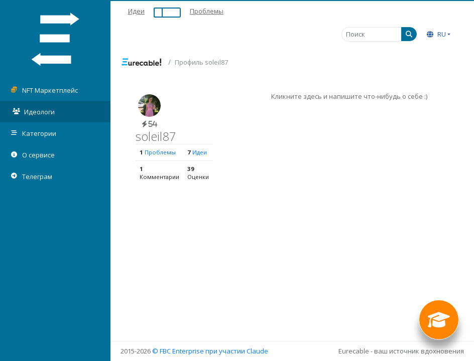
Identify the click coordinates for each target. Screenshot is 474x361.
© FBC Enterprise (178, 350)
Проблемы (206, 11)
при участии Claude (236, 350)
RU (436, 34)
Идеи (136, 11)
